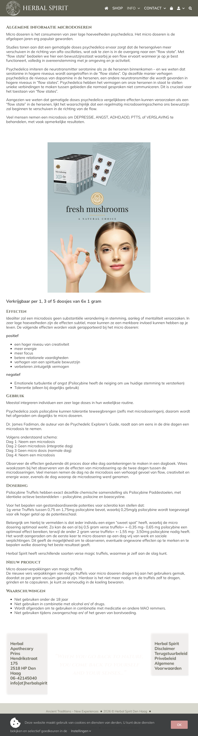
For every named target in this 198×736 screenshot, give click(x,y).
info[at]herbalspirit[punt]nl (36, 682)
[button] (190, 8)
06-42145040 (23, 678)
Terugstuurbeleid (171, 653)
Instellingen (81, 731)
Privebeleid (165, 658)
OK (179, 725)
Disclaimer (165, 648)
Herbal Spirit (167, 643)
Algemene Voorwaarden (168, 666)
